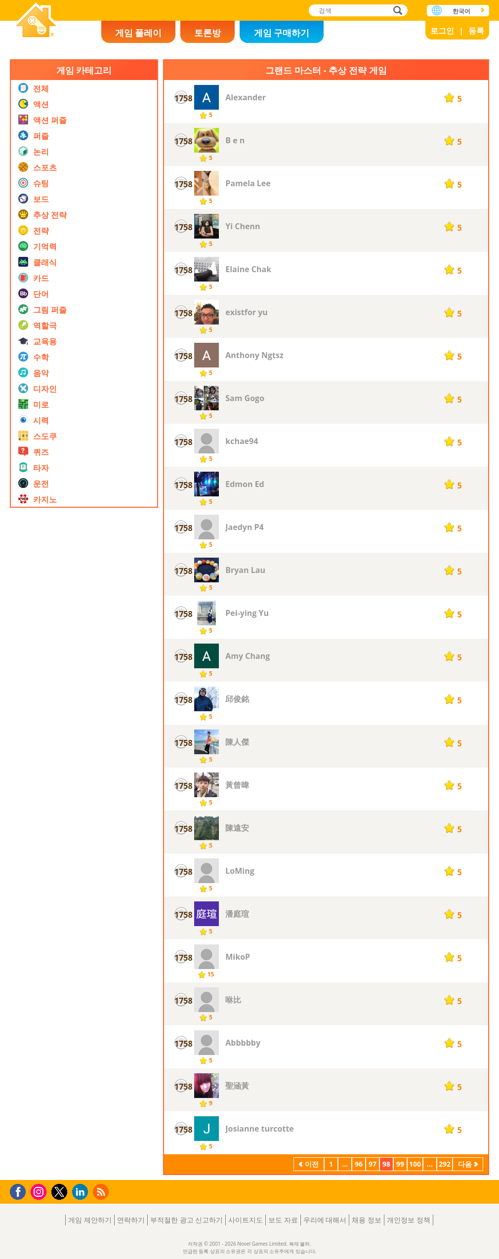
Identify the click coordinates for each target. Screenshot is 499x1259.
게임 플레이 (138, 33)
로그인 (442, 30)
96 (359, 1164)
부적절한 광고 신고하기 (186, 1219)
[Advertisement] (84, 812)
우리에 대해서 (325, 1219)
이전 (312, 1164)
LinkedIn (82, 1192)
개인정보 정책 (408, 1219)
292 (445, 1164)
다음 (465, 1164)
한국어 (461, 11)
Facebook (20, 1190)
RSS (102, 1191)
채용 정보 (366, 1219)
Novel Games (36, 21)
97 (372, 1164)
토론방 (207, 33)
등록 (476, 30)
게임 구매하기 (282, 33)
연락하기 (131, 1219)
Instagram (40, 1191)
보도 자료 (283, 1219)
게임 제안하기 (90, 1219)
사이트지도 (245, 1219)
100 (415, 1164)
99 (400, 1164)
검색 (396, 11)
